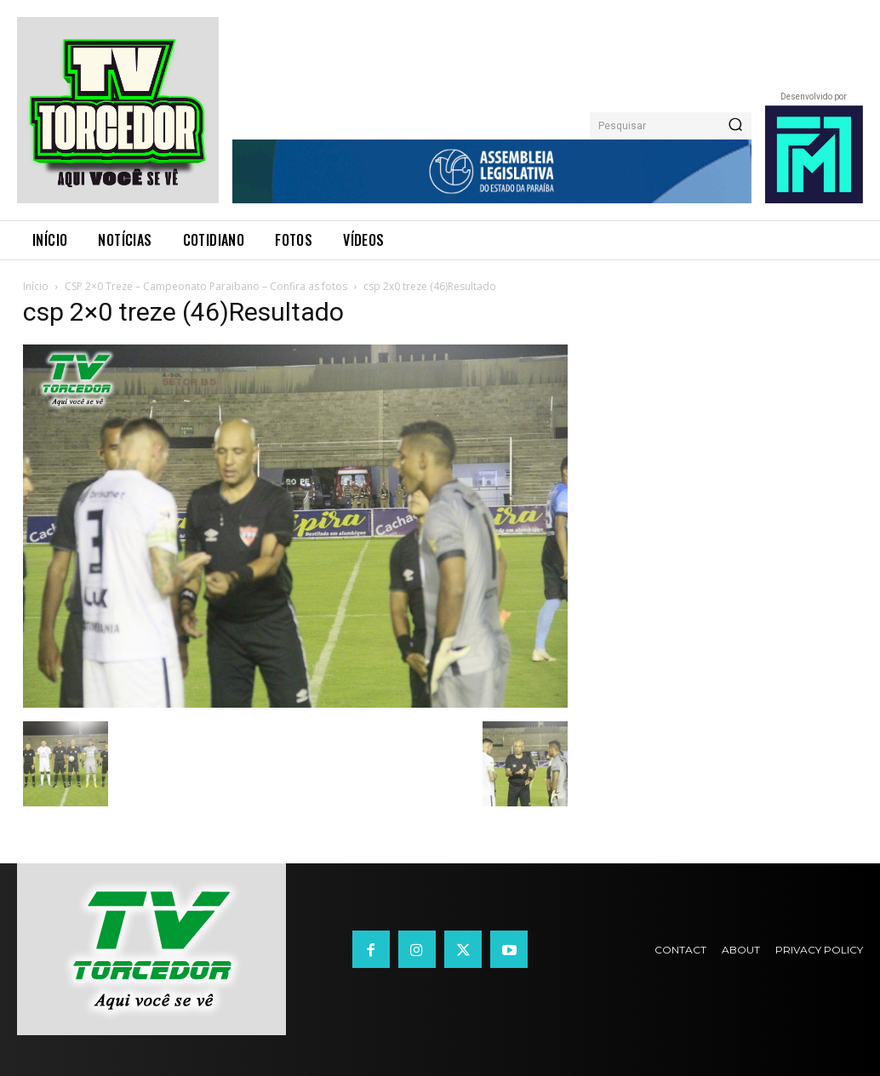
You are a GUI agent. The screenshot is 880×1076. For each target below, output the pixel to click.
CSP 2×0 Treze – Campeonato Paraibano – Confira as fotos (206, 286)
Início (36, 286)
